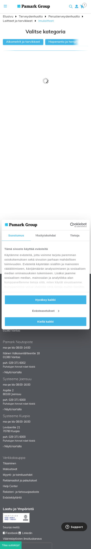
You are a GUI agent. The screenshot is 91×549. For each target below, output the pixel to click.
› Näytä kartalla (12, 372)
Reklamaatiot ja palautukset (20, 480)
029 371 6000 (17, 400)
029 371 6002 (17, 363)
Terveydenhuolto (31, 16)
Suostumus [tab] (16, 235)
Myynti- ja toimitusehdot (17, 475)
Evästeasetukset (45, 310)
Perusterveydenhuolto (64, 16)
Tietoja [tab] (75, 235)
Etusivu (8, 16)
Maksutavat (10, 469)
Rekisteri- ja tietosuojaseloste (21, 492)
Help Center (10, 486)
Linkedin (27, 533)
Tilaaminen (9, 463)
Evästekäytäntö (12, 497)
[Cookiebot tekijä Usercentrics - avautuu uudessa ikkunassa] (70, 224)
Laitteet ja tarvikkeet (18, 21)
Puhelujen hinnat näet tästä (19, 367)
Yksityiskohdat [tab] (45, 235)
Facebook (12, 533)
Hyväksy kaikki (45, 299)
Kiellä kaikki (45, 321)
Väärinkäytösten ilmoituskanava (22, 539)
